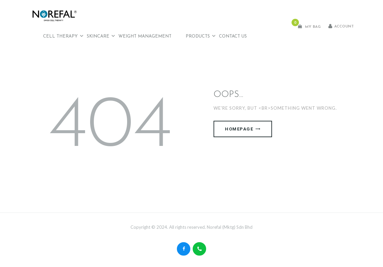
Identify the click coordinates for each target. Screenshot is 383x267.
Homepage (239, 128)
